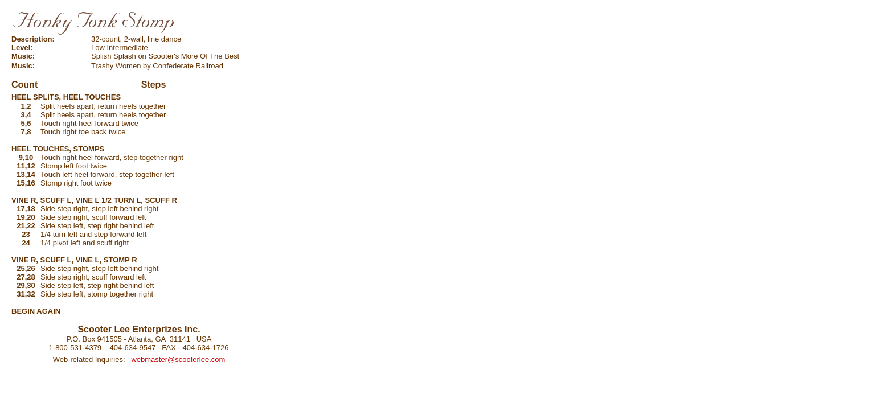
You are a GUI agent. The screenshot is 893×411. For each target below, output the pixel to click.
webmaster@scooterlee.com (177, 359)
